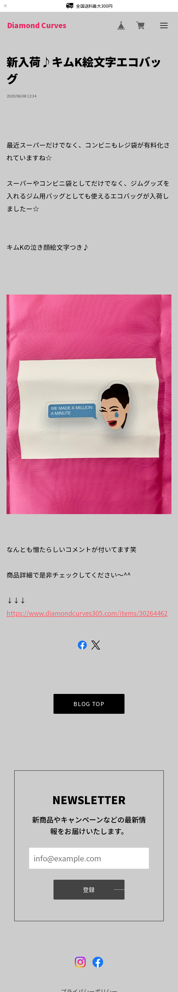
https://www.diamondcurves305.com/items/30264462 (87, 612)
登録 (89, 897)
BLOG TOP (89, 712)
